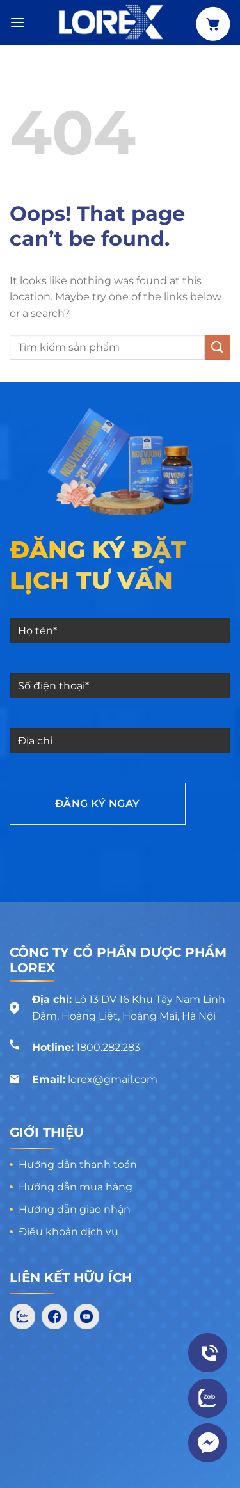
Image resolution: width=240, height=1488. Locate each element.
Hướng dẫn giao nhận (75, 1209)
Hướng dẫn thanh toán (78, 1164)
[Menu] (17, 22)
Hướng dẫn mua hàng (75, 1187)
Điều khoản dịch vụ (68, 1232)
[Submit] (217, 347)
